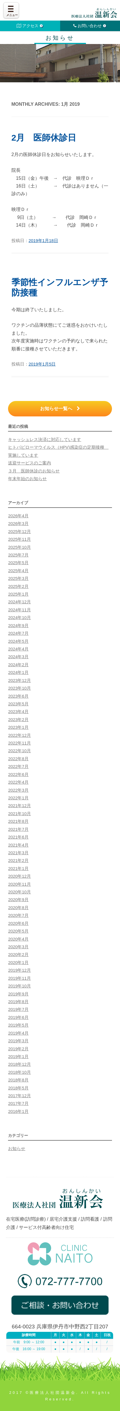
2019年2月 (18, 1049)
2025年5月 (18, 562)
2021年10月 (19, 813)
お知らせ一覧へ (60, 408)
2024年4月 (18, 649)
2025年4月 (18, 570)
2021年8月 (18, 821)
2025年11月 (19, 539)
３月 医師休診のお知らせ (34, 471)
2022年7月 (18, 766)
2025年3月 (18, 578)
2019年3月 (18, 1041)
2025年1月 (18, 594)
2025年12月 (19, 531)
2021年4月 (18, 845)
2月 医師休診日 (43, 137)
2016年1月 (18, 1111)
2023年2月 (18, 719)
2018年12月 (19, 1064)
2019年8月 (18, 1001)
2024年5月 (18, 641)
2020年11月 (19, 884)
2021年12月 (19, 805)
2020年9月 (18, 899)
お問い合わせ (90, 25)
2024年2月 (18, 664)
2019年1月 (18, 1056)
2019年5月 (18, 1025)
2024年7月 (18, 633)
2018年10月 (19, 1072)
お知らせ (16, 1148)
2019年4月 (18, 1033)
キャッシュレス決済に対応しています (44, 439)
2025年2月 (18, 586)
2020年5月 (18, 931)
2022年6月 (18, 774)
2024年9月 (18, 625)
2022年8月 (18, 759)
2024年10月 (19, 617)
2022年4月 (18, 782)
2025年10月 (19, 547)
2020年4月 (18, 939)
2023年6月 (18, 696)
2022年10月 (19, 751)
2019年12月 (19, 970)
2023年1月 (18, 727)
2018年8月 (18, 1080)
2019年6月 (18, 1017)
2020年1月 (18, 962)
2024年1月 (18, 672)
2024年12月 (19, 602)
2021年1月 (18, 868)
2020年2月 (18, 954)
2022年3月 (18, 790)
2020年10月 (19, 892)
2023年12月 (19, 680)
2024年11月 (19, 610)
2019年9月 (18, 994)
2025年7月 (18, 555)
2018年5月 (18, 1088)
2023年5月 (18, 704)
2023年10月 (19, 688)
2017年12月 (19, 1095)
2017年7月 (18, 1103)
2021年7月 (18, 829)
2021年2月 (18, 860)
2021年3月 (18, 853)
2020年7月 (18, 915)
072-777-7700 (60, 1283)
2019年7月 (18, 1009)
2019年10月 (19, 986)
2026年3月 (18, 523)
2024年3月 (18, 656)
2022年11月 (19, 743)
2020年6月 (18, 923)
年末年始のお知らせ (27, 478)
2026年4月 (18, 516)
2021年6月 (18, 837)
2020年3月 (18, 947)
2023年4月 (18, 711)
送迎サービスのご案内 (29, 463)
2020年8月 (18, 907)
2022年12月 (19, 735)
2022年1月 (18, 798)
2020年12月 (19, 876)
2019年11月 (19, 978)
